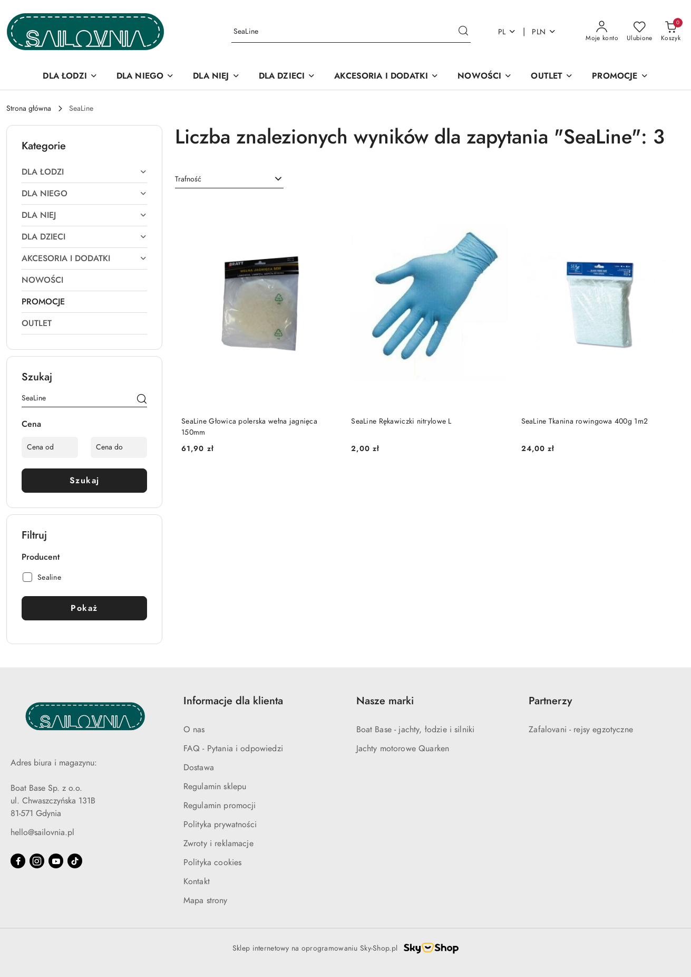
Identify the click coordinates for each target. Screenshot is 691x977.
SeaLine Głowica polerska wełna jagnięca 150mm (249, 426)
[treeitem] (84, 172)
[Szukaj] (142, 400)
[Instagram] (37, 861)
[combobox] (229, 179)
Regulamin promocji (219, 805)
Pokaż (84, 608)
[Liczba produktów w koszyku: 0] (671, 31)
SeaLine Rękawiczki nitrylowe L (401, 421)
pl (507, 32)
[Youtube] (55, 861)
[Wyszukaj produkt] (351, 32)
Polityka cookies (212, 862)
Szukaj (85, 480)
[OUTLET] (552, 76)
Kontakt (196, 881)
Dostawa (198, 767)
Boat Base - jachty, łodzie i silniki (415, 729)
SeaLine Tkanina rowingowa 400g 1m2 (584, 421)
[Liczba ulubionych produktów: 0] (639, 31)
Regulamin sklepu (215, 786)
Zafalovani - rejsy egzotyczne (581, 729)
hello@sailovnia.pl (42, 832)
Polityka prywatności (220, 824)
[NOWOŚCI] (484, 76)
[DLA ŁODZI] (69, 76)
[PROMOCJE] (620, 76)
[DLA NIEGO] (145, 76)
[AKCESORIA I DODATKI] (386, 76)
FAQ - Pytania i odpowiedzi (233, 748)
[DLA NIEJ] (216, 76)
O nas (194, 729)
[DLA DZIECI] (287, 76)
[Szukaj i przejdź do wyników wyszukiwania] (463, 32)
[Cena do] (119, 447)
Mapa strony (205, 900)
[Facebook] (18, 861)
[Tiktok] (74, 861)
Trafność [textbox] (188, 179)
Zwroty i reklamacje (218, 843)
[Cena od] (50, 447)
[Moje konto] (601, 31)
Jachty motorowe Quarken (403, 748)
